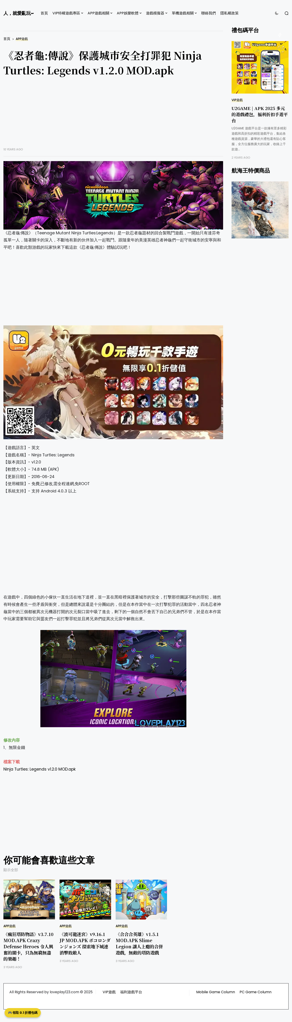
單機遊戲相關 (183, 13)
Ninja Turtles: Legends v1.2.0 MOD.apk (40, 769)
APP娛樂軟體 (127, 13)
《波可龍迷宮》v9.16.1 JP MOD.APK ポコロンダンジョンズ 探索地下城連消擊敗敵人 (85, 943)
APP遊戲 (22, 39)
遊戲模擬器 (155, 13)
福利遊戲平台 (131, 992)
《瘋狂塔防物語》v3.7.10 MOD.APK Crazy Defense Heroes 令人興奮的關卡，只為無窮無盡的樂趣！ (28, 946)
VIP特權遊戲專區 (66, 13)
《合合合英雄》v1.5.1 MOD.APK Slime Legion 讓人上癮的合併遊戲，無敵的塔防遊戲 (139, 943)
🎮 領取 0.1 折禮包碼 (22, 1012)
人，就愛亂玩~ (18, 13)
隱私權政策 (229, 13)
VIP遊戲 (237, 100)
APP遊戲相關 (98, 13)
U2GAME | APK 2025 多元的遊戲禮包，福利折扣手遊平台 (260, 114)
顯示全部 (10, 870)
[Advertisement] (113, 115)
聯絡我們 (208, 13)
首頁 (44, 13)
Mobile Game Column (215, 992)
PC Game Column (255, 992)
